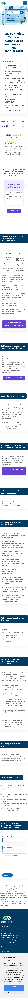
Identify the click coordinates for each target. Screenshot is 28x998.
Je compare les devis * (14, 471)
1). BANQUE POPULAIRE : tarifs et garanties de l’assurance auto (13, 67)
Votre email (5, 844)
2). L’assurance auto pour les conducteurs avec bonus (13, 73)
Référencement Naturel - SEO (9, 935)
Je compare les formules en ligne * (14, 324)
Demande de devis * (14, 378)
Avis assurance (5, 951)
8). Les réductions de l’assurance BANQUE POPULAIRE (12, 101)
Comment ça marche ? (7, 931)
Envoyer (7, 875)
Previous (2, 148)
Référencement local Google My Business (12, 940)
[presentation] (13, 869)
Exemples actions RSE (7, 933)
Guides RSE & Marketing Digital (9, 942)
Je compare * (14, 211)
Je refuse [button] (14, 989)
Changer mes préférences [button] (14, 992)
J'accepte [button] (14, 986)
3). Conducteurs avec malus (14, 78)
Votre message (6, 851)
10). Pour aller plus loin (13, 110)
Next (26, 148)
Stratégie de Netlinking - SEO (9, 937)
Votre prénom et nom (8, 836)
